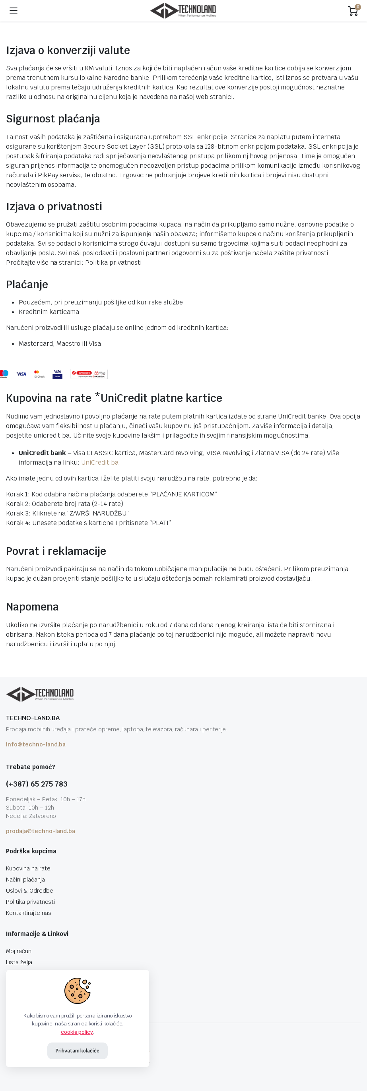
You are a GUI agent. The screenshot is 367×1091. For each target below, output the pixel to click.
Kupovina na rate (28, 868)
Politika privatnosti (113, 262)
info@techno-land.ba (36, 744)
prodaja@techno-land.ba (40, 831)
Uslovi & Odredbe (29, 890)
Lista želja (19, 962)
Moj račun (18, 951)
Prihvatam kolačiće (77, 1051)
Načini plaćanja (25, 879)
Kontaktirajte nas (28, 913)
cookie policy (77, 1032)
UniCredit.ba (99, 462)
